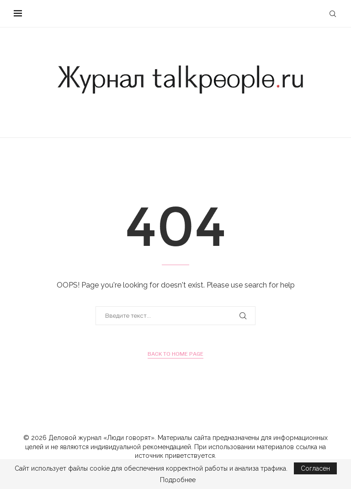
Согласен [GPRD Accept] (315, 468)
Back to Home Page (175, 354)
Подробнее (178, 480)
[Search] (332, 13)
